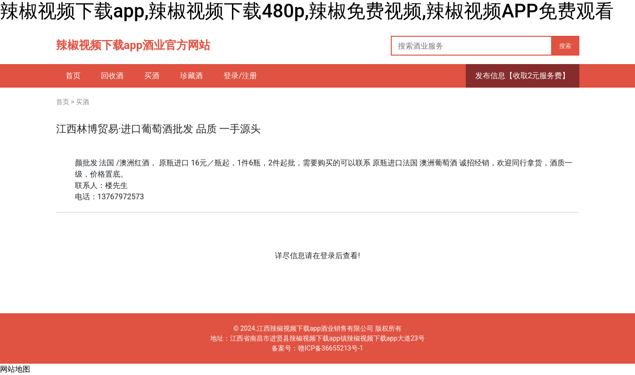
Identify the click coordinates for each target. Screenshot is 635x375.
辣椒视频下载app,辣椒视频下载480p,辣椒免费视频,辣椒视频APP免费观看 (307, 11)
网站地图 (15, 369)
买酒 (82, 102)
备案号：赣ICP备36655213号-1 (317, 348)
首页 (62, 102)
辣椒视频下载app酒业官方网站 (133, 45)
